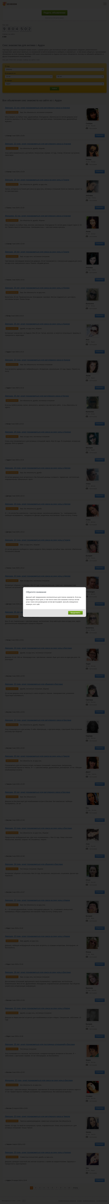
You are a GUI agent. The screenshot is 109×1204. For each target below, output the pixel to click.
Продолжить (75, 613)
